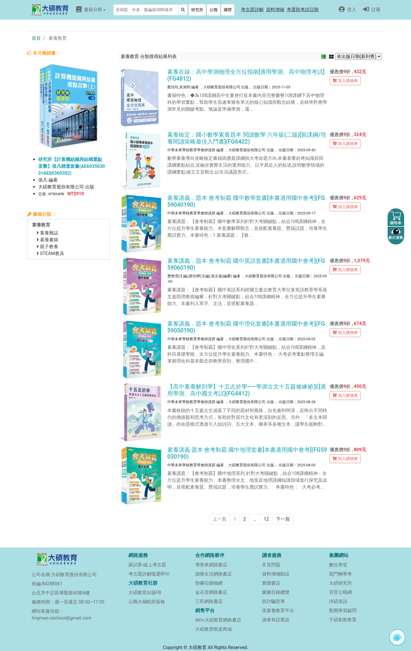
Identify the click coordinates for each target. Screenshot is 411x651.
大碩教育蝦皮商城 (213, 629)
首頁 (36, 38)
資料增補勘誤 (275, 574)
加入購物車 (345, 80)
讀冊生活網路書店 (213, 574)
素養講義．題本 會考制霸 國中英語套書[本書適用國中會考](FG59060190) (246, 264)
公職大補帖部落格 (146, 601)
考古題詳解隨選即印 (149, 574)
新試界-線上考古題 (147, 565)
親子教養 (49, 246)
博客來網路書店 (211, 565)
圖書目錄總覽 (275, 592)
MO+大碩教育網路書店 (218, 620)
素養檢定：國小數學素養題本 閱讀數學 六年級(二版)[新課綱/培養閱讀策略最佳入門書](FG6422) (246, 138)
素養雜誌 (49, 233)
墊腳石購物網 (209, 583)
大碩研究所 (340, 583)
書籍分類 (91, 9)
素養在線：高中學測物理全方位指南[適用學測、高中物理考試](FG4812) (246, 75)
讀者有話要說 (275, 619)
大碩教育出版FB (144, 592)
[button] (252, 9)
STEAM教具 (52, 253)
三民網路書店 (209, 601)
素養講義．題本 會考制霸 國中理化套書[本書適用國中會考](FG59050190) (246, 327)
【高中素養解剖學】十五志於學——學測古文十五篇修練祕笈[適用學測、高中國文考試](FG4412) (246, 390)
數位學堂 (338, 565)
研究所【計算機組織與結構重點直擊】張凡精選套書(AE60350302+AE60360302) (71, 166)
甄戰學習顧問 (342, 610)
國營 (228, 9)
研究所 (197, 9)
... (255, 519)
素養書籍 (49, 239)
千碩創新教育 (342, 619)
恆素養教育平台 (278, 610)
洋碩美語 (338, 601)
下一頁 (283, 519)
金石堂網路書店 (211, 592)
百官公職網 (340, 592)
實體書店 (271, 583)
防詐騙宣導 (273, 601)
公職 (213, 9)
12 (266, 519)
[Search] (146, 9)
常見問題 (271, 565)
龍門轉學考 (340, 574)
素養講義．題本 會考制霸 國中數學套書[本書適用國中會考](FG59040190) (246, 201)
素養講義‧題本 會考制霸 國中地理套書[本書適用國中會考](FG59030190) (247, 453)
